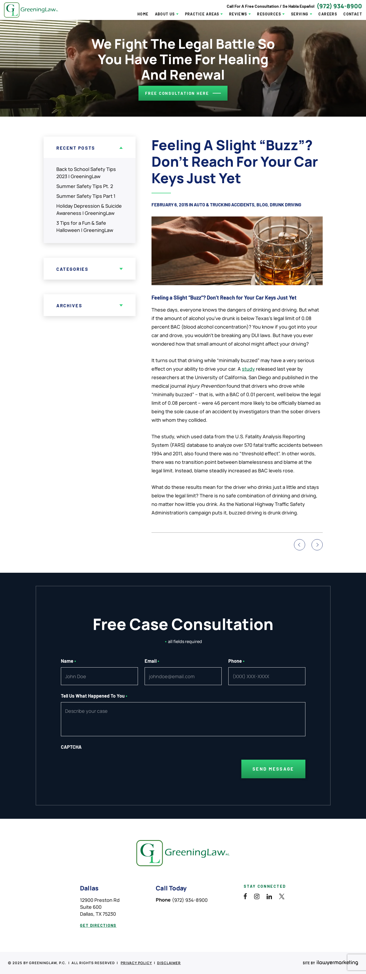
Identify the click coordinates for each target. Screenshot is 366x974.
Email (152, 661)
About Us (165, 14)
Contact (352, 14)
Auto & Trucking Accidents (224, 204)
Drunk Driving (285, 204)
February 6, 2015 (170, 204)
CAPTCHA (71, 747)
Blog (262, 204)
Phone (236, 661)
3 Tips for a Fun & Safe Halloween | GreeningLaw (84, 226)
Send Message (273, 768)
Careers (327, 14)
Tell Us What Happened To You (94, 695)
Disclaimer (169, 962)
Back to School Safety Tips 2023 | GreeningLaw (86, 172)
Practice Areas (202, 14)
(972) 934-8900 (339, 6)
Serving (300, 14)
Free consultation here (177, 93)
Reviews (238, 14)
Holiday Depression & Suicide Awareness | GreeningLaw (89, 209)
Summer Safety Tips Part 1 (85, 196)
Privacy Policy (136, 962)
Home (143, 14)
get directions (98, 925)
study (248, 369)
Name (68, 661)
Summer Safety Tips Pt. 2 (84, 186)
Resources (269, 14)
